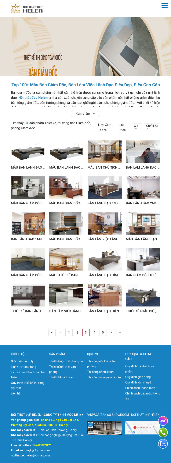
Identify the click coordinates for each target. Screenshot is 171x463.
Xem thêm (85, 113)
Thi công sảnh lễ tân (100, 372)
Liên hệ (15, 393)
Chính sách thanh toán (140, 388)
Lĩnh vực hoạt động (23, 366)
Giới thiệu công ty (22, 361)
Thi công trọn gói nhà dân (104, 377)
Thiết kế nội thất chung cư (66, 361)
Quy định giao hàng (138, 377)
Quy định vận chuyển (139, 382)
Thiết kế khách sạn (61, 377)
